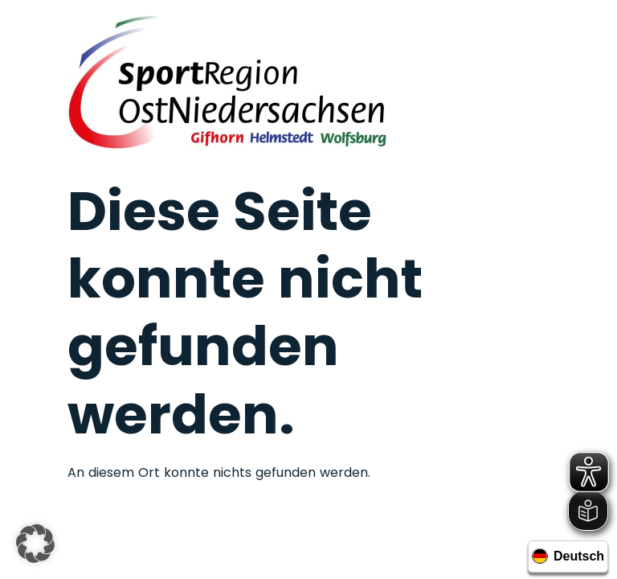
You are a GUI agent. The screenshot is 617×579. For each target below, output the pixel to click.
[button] (35, 543)
